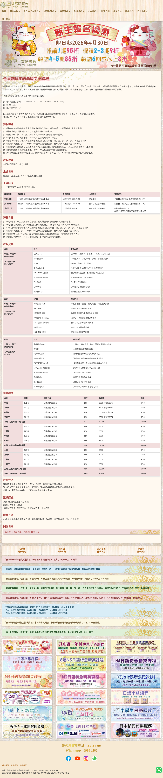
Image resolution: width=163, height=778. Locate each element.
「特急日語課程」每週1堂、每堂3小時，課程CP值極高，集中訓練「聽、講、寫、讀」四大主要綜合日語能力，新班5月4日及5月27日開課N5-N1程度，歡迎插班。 (77, 588)
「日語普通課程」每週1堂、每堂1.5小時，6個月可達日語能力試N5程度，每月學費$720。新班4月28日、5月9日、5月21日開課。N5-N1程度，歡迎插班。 (73, 598)
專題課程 (65, 11)
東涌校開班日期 (141, 550)
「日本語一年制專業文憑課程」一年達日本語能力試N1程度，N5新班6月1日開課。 (41, 560)
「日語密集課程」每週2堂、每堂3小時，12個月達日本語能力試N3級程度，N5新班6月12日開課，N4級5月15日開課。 (57, 579)
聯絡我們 (129, 11)
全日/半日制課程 (32, 11)
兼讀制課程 (50, 11)
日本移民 (7, 19)
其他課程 (93, 11)
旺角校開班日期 (62, 550)
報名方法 (117, 11)
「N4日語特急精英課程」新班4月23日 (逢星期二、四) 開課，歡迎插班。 (37, 610)
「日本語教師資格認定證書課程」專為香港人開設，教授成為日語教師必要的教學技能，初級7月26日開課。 (52, 623)
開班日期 (105, 11)
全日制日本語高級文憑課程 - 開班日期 (22, 532)
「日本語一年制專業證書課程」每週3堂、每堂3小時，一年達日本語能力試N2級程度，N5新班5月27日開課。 (53, 569)
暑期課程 (79, 11)
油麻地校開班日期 (101, 550)
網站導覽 (5, 765)
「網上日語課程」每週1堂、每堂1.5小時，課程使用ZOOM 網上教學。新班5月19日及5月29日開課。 (49, 632)
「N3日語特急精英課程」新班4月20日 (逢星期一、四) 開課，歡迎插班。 (37, 613)
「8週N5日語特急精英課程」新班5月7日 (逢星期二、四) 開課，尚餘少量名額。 (40, 607)
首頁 (4, 11)
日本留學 (142, 11)
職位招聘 (14, 765)
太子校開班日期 (22, 550)
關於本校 (15, 11)
